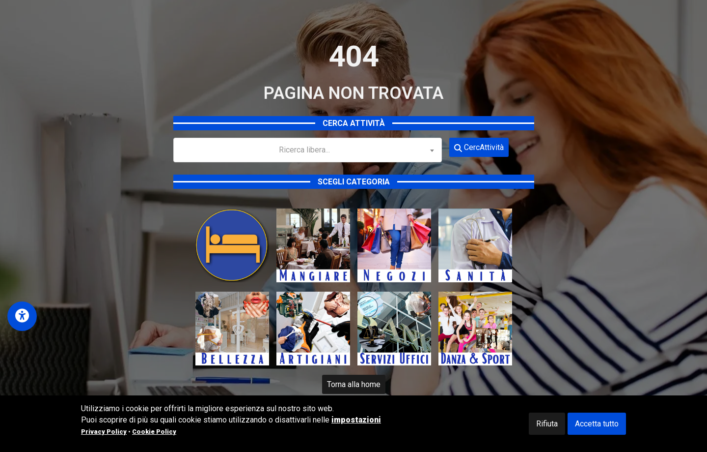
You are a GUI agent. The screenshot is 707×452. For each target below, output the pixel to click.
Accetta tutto (597, 423)
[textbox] (308, 150)
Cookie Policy (154, 431)
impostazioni (356, 419)
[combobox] (307, 150)
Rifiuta (547, 423)
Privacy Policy (104, 431)
